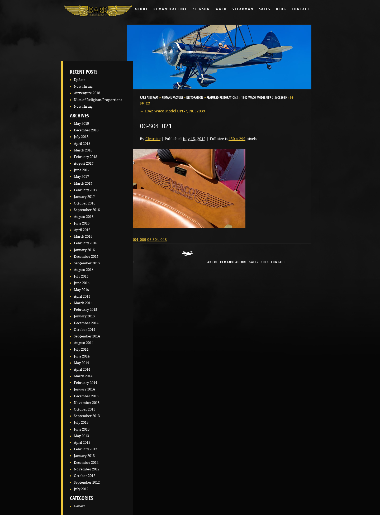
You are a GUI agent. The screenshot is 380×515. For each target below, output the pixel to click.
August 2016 (83, 217)
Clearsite (152, 139)
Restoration (194, 97)
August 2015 (83, 270)
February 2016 (85, 243)
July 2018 (81, 137)
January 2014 (84, 389)
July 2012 (81, 489)
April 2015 (82, 296)
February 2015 (85, 310)
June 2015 (81, 283)
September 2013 (87, 416)
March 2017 (83, 183)
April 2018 (82, 144)
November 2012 (86, 469)
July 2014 (81, 349)
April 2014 (82, 369)
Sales (264, 9)
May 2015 (81, 290)
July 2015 (81, 276)
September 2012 (87, 482)
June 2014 (81, 356)
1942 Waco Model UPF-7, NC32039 (264, 97)
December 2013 (86, 396)
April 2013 (82, 443)
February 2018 (85, 157)
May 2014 (81, 363)
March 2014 (83, 376)
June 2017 (81, 170)
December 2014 (86, 323)
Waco (221, 9)
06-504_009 (136, 239)
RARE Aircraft (149, 97)
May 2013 (81, 436)
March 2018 (83, 150)
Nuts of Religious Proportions (98, 100)
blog (265, 262)
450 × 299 (237, 139)
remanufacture (233, 262)
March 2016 (83, 237)
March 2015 (83, 303)
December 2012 (86, 463)
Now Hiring (83, 86)
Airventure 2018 (87, 93)
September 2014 (87, 336)
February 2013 (85, 449)
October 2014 (84, 330)
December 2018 (86, 130)
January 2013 (84, 456)
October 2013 (84, 409)
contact (278, 262)
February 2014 (85, 383)
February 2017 (85, 190)
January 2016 (84, 250)
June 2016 (81, 223)
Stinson (201, 9)
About (141, 9)
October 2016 (84, 203)
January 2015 (84, 316)
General (80, 506)
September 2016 (87, 210)
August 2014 (83, 343)
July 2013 (81, 423)
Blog (281, 9)
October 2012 (84, 476)
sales (254, 262)
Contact (301, 9)
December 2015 (86, 257)
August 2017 (83, 163)
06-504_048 (157, 239)
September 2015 (87, 263)
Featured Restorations (222, 97)
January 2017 (84, 197)
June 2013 (81, 429)
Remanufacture (170, 9)
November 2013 (86, 403)
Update (80, 80)
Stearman (243, 9)
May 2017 (81, 177)
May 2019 (81, 124)
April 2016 (82, 230)
